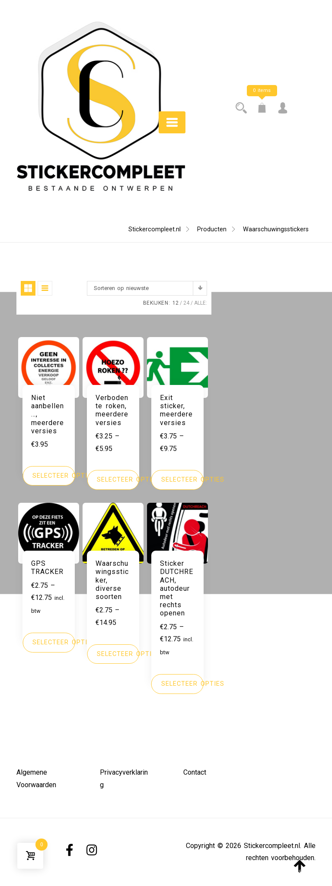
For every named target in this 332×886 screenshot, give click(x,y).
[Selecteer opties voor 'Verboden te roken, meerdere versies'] (113, 480)
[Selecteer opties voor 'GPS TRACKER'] (48, 643)
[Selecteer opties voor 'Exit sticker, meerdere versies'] (177, 480)
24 (186, 303)
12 (175, 303)
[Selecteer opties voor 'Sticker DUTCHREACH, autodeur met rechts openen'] (177, 684)
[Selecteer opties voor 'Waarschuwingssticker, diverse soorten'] (113, 654)
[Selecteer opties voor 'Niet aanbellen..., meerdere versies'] (48, 476)
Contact (194, 772)
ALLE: (200, 303)
